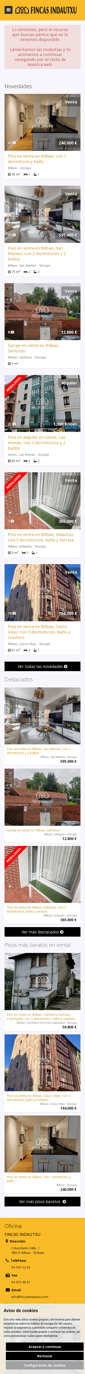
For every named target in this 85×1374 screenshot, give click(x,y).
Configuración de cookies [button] (45, 1365)
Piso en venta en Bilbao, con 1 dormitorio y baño (37, 158)
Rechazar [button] (44, 1356)
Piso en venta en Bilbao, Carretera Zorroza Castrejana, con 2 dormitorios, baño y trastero (41, 1016)
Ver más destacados (42, 932)
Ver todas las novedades (42, 666)
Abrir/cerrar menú (8, 10)
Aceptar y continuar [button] (45, 1347)
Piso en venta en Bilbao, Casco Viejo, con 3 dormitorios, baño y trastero (39, 632)
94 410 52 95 (20, 1267)
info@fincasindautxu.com (29, 1297)
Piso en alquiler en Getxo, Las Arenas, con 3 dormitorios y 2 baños (36, 442)
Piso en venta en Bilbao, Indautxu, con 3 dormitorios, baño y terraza (41, 537)
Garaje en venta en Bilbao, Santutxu (33, 830)
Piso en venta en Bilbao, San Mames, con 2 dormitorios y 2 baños (37, 253)
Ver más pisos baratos (42, 1201)
